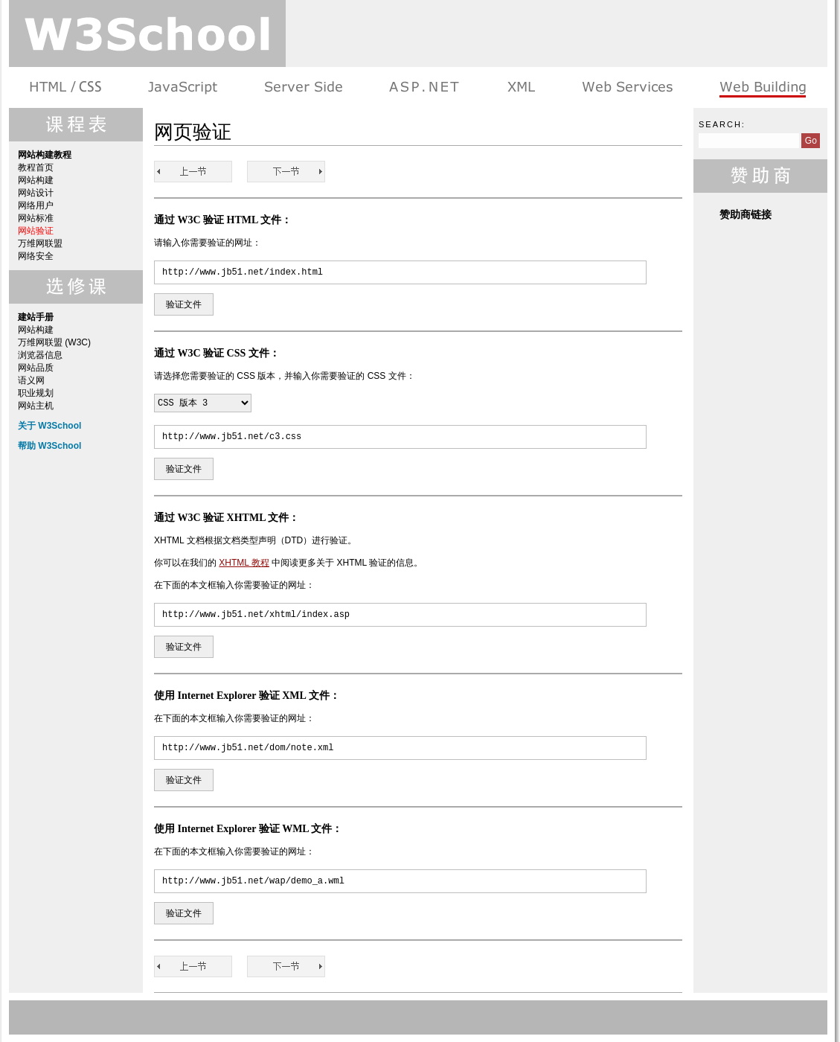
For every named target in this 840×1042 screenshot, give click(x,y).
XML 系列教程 (520, 87)
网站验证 (36, 231)
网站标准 (36, 218)
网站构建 (36, 180)
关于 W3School (49, 426)
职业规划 (36, 393)
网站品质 (36, 367)
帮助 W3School (49, 446)
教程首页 (36, 167)
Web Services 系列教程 (627, 87)
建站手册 (761, 87)
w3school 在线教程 (147, 33)
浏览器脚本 (182, 87)
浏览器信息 (40, 355)
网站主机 (36, 405)
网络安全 (36, 256)
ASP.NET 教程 (424, 87)
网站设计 (36, 193)
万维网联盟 (40, 243)
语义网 (31, 380)
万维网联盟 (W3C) (54, 342)
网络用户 (36, 205)
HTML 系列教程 (66, 87)
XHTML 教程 (244, 562)
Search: (722, 124)
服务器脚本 (303, 87)
